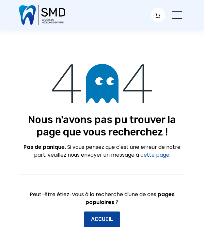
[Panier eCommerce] (158, 15)
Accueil (102, 219)
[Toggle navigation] (177, 15)
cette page (154, 155)
